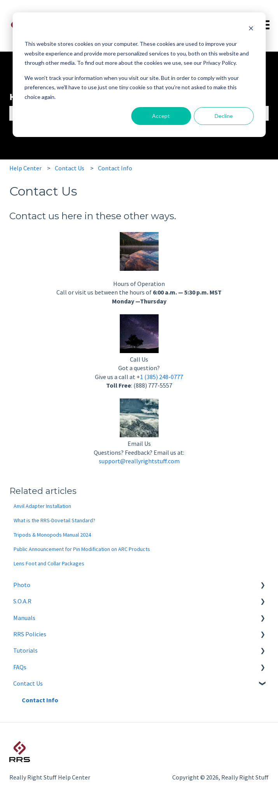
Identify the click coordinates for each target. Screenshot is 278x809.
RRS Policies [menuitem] (29, 634)
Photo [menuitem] (21, 585)
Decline (224, 116)
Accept (161, 116)
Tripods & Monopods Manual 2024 (52, 534)
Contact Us (69, 168)
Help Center (25, 168)
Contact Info (115, 168)
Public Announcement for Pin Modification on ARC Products (82, 549)
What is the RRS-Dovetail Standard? (54, 520)
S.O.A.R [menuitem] (22, 601)
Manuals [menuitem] (24, 618)
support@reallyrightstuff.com (139, 461)
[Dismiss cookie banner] (251, 29)
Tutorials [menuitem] (25, 650)
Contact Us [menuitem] (28, 683)
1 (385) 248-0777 (161, 377)
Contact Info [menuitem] (40, 700)
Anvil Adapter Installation (42, 505)
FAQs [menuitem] (19, 667)
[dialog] (139, 74)
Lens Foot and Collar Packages (49, 563)
